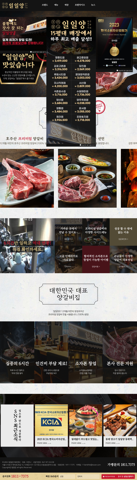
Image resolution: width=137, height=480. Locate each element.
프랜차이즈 (80, 5)
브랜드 (45, 5)
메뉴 (56, 5)
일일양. (14, 467)
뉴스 (93, 5)
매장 (66, 5)
